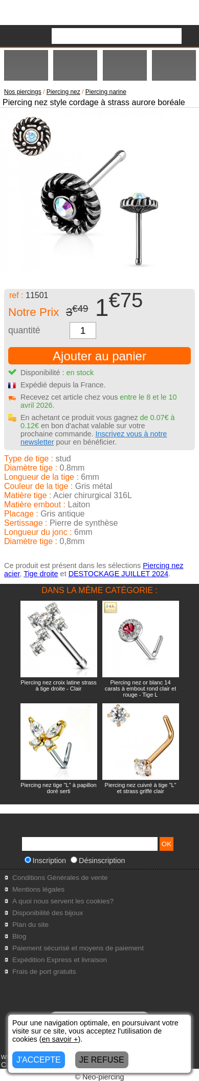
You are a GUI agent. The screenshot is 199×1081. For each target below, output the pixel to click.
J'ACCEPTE (38, 1059)
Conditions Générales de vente (60, 877)
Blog (19, 936)
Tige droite (41, 574)
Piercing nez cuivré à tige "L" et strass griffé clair (140, 788)
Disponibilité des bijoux (47, 913)
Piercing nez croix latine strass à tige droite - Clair (58, 685)
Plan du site (30, 924)
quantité (24, 330)
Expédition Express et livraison (59, 960)
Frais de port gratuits (44, 971)
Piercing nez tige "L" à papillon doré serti (58, 788)
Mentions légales (38, 889)
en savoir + (60, 1039)
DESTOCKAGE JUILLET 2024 (118, 574)
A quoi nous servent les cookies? (63, 901)
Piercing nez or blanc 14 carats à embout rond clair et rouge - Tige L (140, 688)
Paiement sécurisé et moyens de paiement (78, 948)
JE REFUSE (101, 1059)
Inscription (46, 860)
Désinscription (98, 860)
